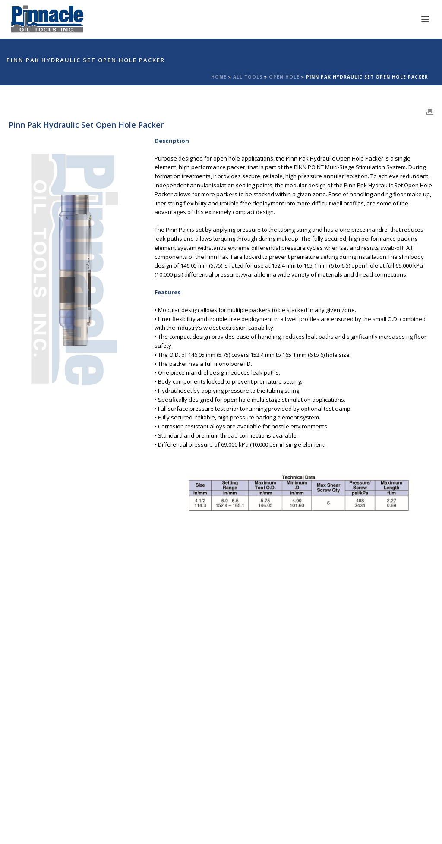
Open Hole (284, 77)
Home (219, 77)
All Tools (247, 77)
